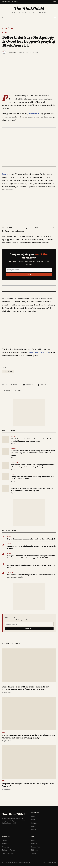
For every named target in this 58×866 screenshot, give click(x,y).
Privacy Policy (36, 847)
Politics (33, 820)
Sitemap (34, 853)
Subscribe (29, 274)
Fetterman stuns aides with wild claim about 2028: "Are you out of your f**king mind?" (32, 489)
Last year (6, 174)
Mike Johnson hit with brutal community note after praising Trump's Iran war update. (32, 440)
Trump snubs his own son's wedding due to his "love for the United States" (32, 477)
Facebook (27, 385)
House (4, 844)
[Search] (3, 17)
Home (4, 28)
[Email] (29, 270)
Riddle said (34, 113)
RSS (54, 2)
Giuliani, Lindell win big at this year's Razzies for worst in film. (31, 566)
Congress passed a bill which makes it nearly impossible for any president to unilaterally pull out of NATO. (31, 557)
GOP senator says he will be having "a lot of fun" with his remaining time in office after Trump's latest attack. (33, 453)
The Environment (8, 853)
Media (33, 829)
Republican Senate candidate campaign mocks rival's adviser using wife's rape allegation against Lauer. (33, 466)
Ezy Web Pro (52, 862)
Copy (18, 390)
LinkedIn (42, 385)
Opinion (34, 823)
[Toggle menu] (54, 17)
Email (7, 390)
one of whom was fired (38, 352)
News (12, 28)
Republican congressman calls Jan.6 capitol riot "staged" (31, 539)
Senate (4, 840)
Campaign (5, 847)
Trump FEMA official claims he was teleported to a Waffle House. (31, 547)
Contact (34, 844)
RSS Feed (34, 850)
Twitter (14, 385)
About (33, 840)
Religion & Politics (8, 850)
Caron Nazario (8, 371)
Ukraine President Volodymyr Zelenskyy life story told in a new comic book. (31, 576)
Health (33, 826)
